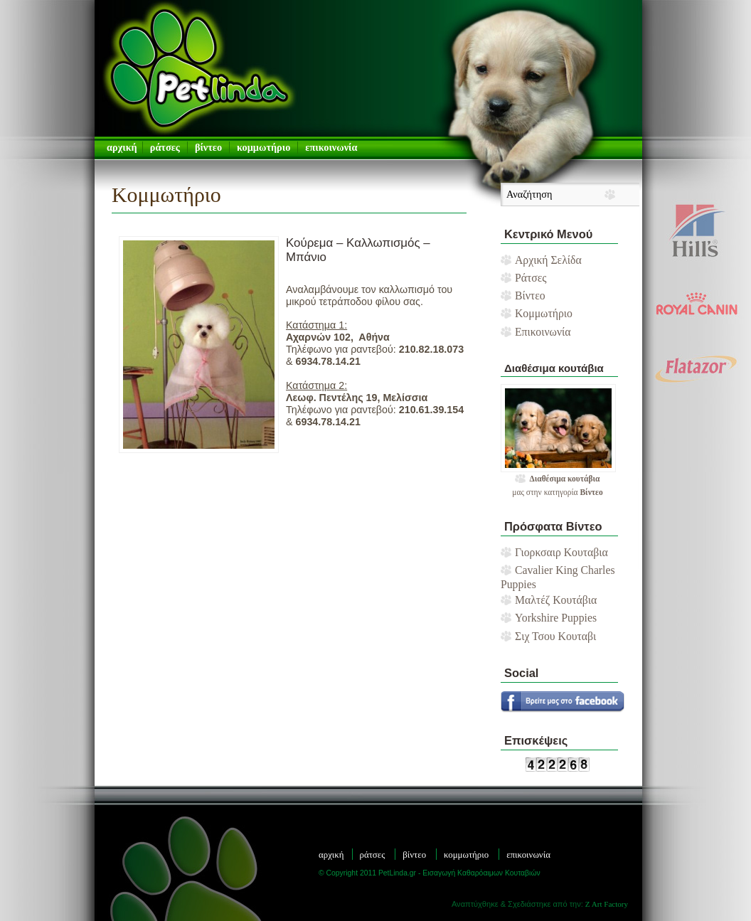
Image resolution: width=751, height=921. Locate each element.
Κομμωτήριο (263, 147)
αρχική (122, 147)
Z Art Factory (606, 904)
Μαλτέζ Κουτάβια (556, 600)
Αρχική (331, 855)
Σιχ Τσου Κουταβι (555, 636)
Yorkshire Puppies (556, 618)
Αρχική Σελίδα (548, 260)
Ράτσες (165, 147)
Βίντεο (208, 147)
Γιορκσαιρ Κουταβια (561, 552)
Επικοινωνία (331, 147)
